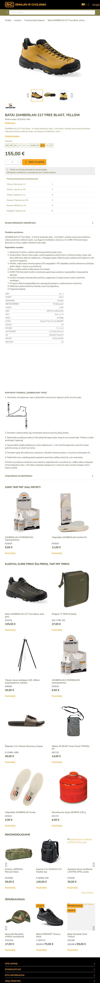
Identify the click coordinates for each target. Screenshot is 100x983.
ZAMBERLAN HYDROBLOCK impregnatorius (19, 538)
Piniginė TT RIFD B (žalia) (64, 614)
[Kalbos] (84, 4)
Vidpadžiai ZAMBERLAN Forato (20, 812)
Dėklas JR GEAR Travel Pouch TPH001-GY (71, 747)
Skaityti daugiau (12, 136)
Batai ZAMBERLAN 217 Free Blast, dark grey (24, 615)
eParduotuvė (13, 969)
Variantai (8, 141)
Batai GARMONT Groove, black (48, 935)
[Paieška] (52, 12)
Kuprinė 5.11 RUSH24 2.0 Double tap (48, 870)
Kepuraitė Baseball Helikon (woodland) (14, 935)
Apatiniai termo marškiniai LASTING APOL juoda (79, 870)
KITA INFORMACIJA (14, 975)
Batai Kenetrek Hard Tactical (77, 935)
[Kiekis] (12, 162)
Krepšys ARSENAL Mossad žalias (14, 870)
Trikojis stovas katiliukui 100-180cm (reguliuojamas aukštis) (22, 681)
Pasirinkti (11, 553)
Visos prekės (88, 892)
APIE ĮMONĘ (11, 963)
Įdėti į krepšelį (34, 162)
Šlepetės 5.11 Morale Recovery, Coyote (24, 746)
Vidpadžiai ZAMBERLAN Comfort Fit (69, 537)
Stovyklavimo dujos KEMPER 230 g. (69, 812)
